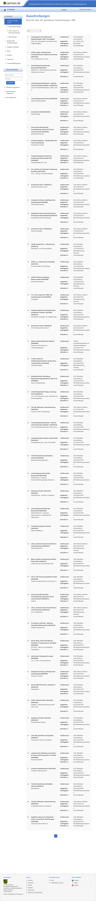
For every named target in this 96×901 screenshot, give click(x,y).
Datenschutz (31, 890)
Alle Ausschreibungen (15, 27)
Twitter (76, 883)
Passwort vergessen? (13, 87)
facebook (76, 880)
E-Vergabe (9, 9)
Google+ (76, 885)
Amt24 (52, 880)
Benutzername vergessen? (10, 92)
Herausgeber (7, 877)
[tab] (13, 877)
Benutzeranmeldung (12, 69)
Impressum (10, 59)
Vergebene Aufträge (13, 47)
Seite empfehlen (76, 877)
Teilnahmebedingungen (14, 63)
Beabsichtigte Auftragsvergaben (12, 42)
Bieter (9, 51)
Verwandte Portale (54, 877)
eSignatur (30, 887)
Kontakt (9, 55)
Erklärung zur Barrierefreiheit (35, 892)
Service (28, 877)
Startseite (9, 16)
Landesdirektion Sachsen (57, 883)
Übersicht (30, 880)
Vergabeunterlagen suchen (12, 21)
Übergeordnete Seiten (85, 9)
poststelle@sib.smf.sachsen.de (15, 894)
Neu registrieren (11, 97)
